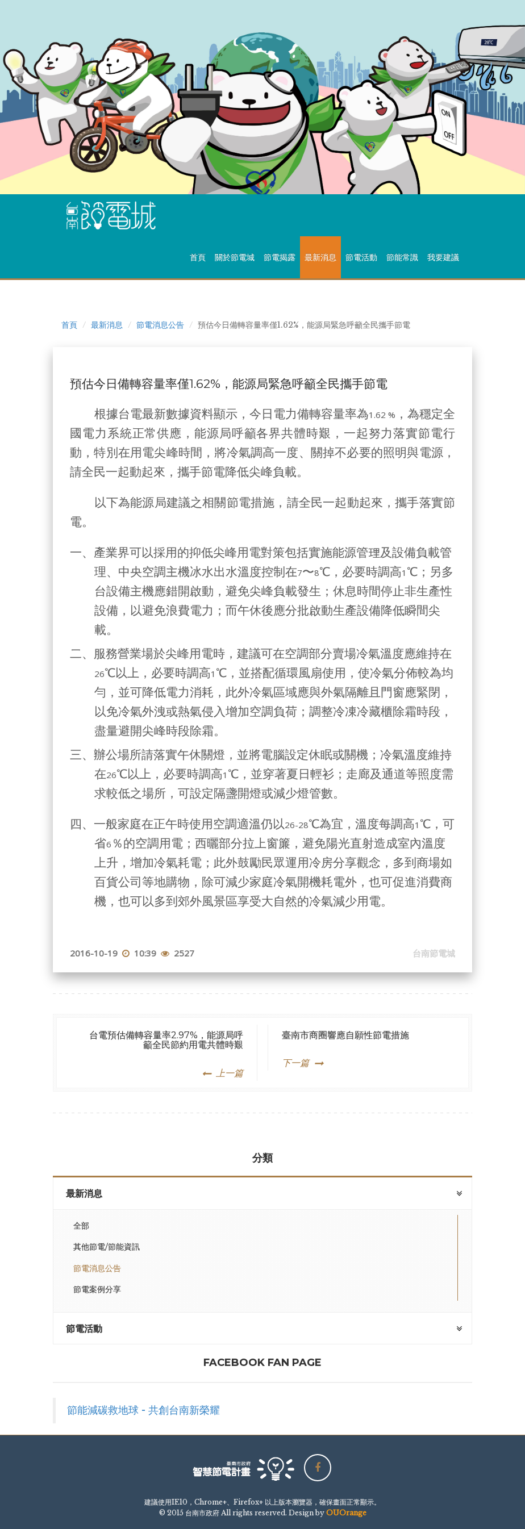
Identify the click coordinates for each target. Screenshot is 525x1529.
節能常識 (402, 257)
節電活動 (361, 257)
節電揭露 (279, 257)
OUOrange (346, 1513)
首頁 (198, 257)
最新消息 (320, 257)
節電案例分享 (97, 1289)
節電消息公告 (160, 325)
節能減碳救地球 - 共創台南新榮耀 (143, 1410)
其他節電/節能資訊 (106, 1247)
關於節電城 (235, 257)
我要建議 (443, 257)
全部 (81, 1226)
